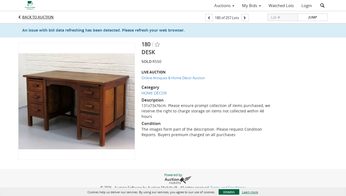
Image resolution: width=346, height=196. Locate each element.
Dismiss (229, 192)
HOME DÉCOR (154, 93)
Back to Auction (38, 17)
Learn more (250, 192)
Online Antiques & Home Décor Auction (173, 77)
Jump (313, 17)
